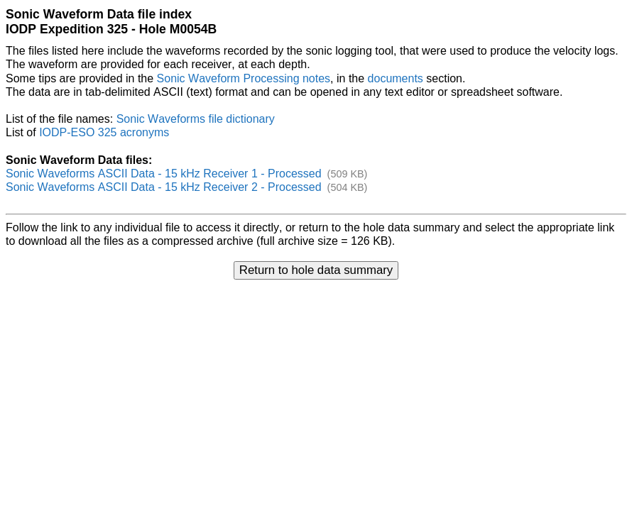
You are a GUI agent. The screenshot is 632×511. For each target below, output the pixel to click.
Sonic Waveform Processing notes (244, 78)
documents (395, 78)
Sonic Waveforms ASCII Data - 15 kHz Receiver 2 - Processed (164, 187)
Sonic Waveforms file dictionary (195, 119)
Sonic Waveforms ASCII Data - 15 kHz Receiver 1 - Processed (164, 173)
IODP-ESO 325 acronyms (104, 132)
